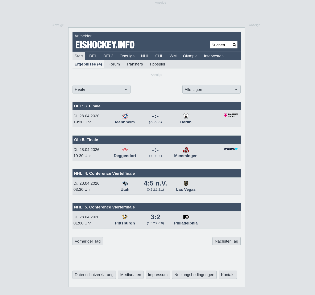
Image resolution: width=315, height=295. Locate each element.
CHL (159, 56)
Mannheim (125, 119)
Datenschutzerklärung (94, 274)
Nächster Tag (226, 241)
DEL (93, 56)
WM (173, 56)
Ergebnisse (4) (88, 64)
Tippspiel (157, 64)
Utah (124, 187)
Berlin (186, 119)
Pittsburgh (125, 220)
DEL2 (108, 56)
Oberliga (127, 56)
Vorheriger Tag (88, 241)
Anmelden (84, 36)
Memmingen (186, 153)
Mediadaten (130, 274)
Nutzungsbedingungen (194, 274)
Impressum (158, 274)
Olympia (190, 56)
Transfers (134, 64)
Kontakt (228, 274)
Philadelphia (186, 220)
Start (79, 56)
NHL (145, 56)
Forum (114, 64)
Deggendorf (125, 153)
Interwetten (214, 56)
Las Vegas (186, 187)
